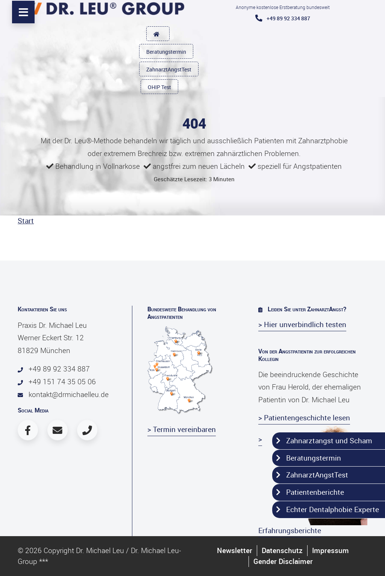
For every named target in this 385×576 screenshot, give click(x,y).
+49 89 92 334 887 (282, 18)
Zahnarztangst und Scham (324, 441)
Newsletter (234, 550)
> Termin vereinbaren (181, 429)
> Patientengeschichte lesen (304, 418)
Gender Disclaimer (283, 561)
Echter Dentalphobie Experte (327, 509)
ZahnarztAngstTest (168, 69)
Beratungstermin (166, 51)
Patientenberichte (310, 492)
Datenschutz (282, 550)
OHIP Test (159, 87)
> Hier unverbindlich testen (302, 324)
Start (26, 221)
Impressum (330, 550)
